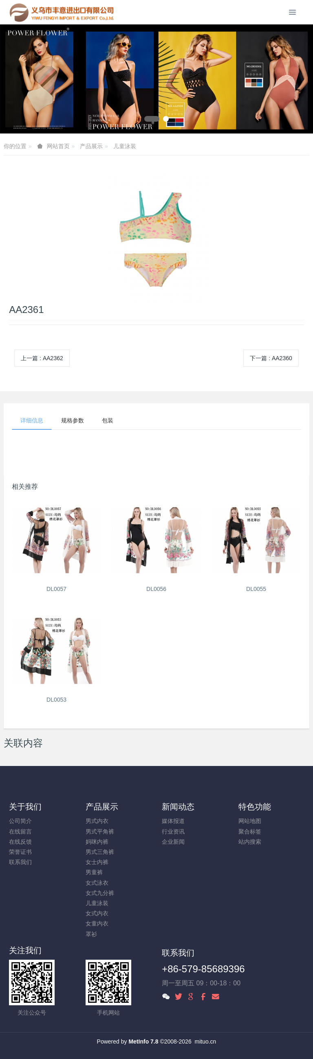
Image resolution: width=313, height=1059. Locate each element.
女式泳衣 (97, 883)
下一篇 (271, 358)
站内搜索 (249, 841)
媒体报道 (173, 821)
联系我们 (20, 862)
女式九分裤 (100, 893)
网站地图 (249, 821)
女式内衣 (97, 913)
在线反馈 (20, 841)
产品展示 (91, 146)
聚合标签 (249, 831)
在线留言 (20, 831)
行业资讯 (173, 831)
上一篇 (42, 358)
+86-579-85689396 (203, 968)
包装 (107, 420)
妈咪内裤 (97, 841)
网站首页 (58, 146)
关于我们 (25, 806)
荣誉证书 (20, 852)
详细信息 (31, 420)
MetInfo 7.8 (143, 1041)
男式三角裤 (100, 852)
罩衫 (91, 934)
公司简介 (20, 821)
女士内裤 (97, 862)
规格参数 (72, 420)
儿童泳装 (124, 146)
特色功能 (254, 806)
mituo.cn (205, 1041)
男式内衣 (97, 821)
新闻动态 (178, 806)
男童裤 (94, 872)
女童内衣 (97, 923)
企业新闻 (173, 841)
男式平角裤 (100, 831)
